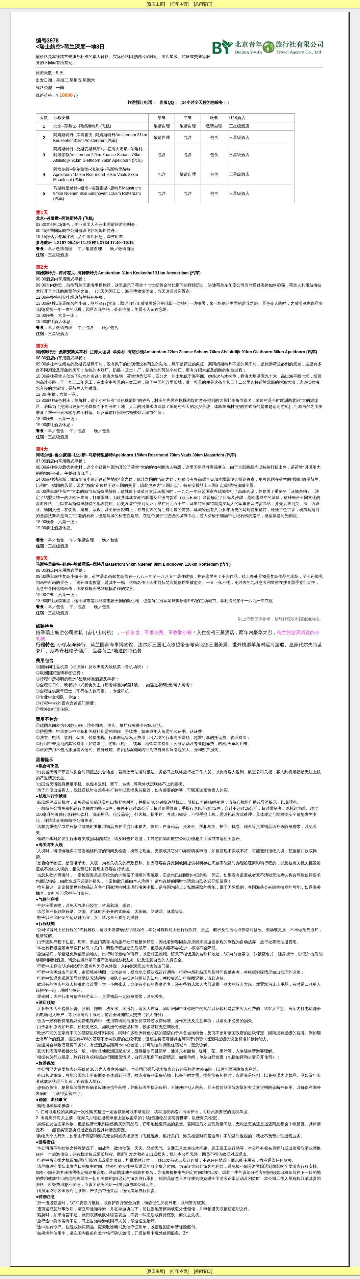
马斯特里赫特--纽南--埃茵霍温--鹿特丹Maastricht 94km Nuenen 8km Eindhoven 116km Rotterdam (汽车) (97, 193)
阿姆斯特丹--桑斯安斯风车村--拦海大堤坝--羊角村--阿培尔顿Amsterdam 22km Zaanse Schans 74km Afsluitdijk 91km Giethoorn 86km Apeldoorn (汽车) (99, 155)
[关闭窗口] (203, 4)
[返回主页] (156, 4)
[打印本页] (179, 4)
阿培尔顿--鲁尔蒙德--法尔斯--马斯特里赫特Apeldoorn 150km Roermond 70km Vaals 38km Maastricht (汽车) (95, 174)
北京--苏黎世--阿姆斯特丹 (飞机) (82, 126)
